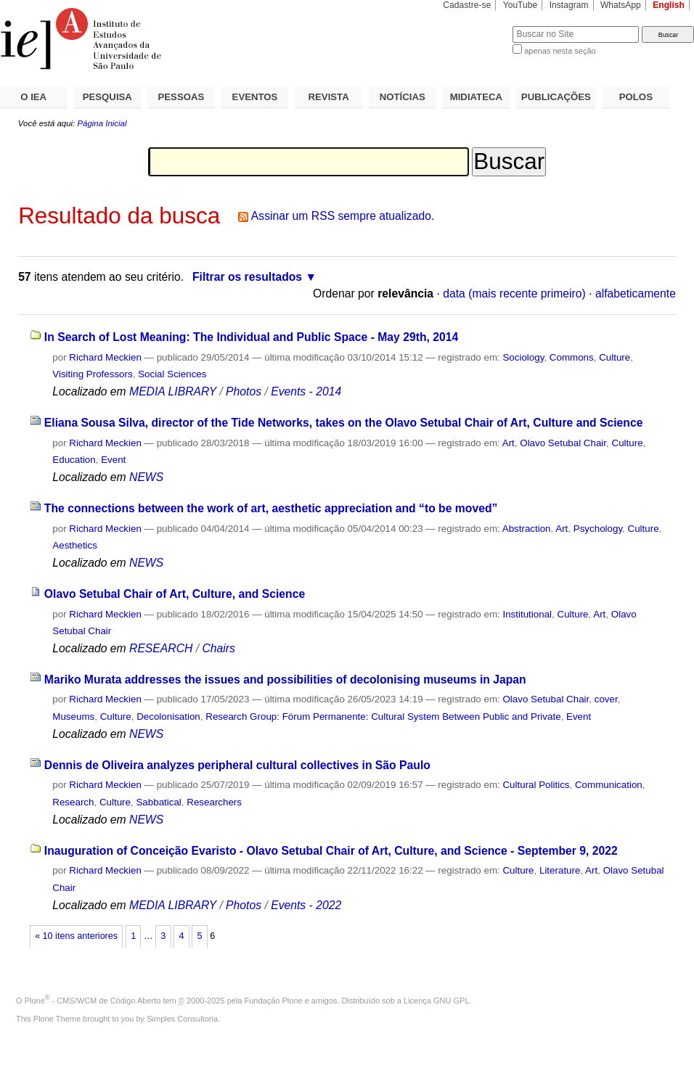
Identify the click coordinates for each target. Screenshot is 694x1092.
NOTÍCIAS (402, 96)
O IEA (33, 96)
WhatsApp (620, 5)
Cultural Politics (535, 784)
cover (606, 699)
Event (113, 459)
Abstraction (526, 528)
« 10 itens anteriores (76, 936)
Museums (73, 716)
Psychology (597, 528)
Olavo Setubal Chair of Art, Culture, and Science (174, 594)
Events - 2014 (306, 391)
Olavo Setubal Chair (563, 443)
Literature (559, 870)
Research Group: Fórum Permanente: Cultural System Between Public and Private (382, 716)
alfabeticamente (635, 293)
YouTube (520, 5)
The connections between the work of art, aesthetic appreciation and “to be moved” (271, 508)
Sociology (523, 357)
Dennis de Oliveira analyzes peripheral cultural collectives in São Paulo (237, 765)
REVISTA (329, 96)
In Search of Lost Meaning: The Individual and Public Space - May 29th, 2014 (251, 337)
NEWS (146, 477)
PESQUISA (107, 96)
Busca (477, 25)
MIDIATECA (476, 96)
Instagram (569, 5)
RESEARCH (160, 648)
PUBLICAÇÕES (556, 96)
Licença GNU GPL (436, 1000)
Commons (572, 357)
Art (508, 443)
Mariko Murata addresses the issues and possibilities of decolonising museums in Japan (285, 679)
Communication (608, 784)
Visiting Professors (92, 374)
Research (73, 802)
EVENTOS (255, 96)
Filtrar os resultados (247, 277)
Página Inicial (101, 123)
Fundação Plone (274, 1000)
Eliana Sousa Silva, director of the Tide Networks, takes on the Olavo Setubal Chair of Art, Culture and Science (343, 422)
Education (73, 459)
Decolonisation (168, 716)
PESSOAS (181, 96)
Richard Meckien (105, 357)
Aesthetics (74, 545)
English (669, 5)
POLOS (636, 96)
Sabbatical (158, 802)
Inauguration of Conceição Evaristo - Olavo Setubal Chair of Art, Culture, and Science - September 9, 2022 (331, 851)
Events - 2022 (306, 905)
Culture (614, 357)
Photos (243, 391)
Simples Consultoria (182, 1018)
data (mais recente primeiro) (514, 293)
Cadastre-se (467, 5)
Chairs (218, 648)
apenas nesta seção (559, 50)
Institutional (527, 614)
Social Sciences (172, 374)
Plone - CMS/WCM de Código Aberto (93, 1000)
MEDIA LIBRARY (172, 391)
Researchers (214, 802)
